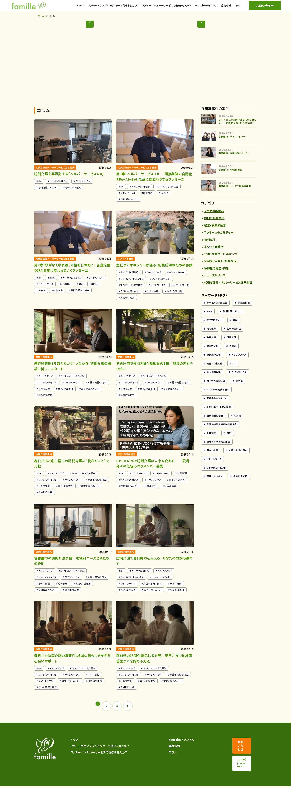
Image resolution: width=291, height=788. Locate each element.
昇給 (229, 440)
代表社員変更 (240, 483)
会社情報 (167, 753)
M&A (209, 318)
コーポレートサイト (238, 760)
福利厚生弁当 (234, 335)
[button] (206, 66)
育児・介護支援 (214, 370)
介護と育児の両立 (238, 457)
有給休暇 (211, 344)
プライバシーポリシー (45, 783)
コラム (166, 759)
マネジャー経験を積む (218, 396)
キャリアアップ (239, 361)
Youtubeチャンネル (174, 747)
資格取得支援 (214, 361)
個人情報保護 (214, 379)
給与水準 (211, 335)
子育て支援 (212, 457)
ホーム (41, 23)
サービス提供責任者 (217, 309)
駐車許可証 (212, 353)
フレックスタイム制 (216, 474)
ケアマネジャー (214, 327)
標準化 (239, 387)
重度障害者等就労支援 (218, 448)
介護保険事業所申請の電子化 (222, 431)
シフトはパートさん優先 (219, 414)
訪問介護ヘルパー (232, 318)
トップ (73, 747)
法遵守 (232, 353)
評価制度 (211, 440)
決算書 (237, 422)
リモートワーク (214, 466)
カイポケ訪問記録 (216, 387)
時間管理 (231, 344)
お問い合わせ (238, 749)
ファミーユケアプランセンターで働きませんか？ (98, 753)
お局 (235, 327)
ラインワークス (239, 379)
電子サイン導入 (215, 483)
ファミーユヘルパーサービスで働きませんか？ (97, 759)
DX (234, 370)
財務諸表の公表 (215, 422)
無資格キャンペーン (217, 405)
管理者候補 (244, 309)
